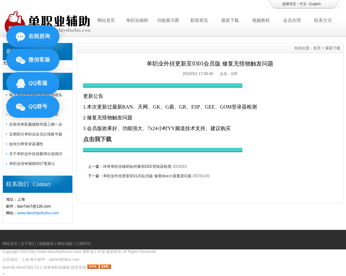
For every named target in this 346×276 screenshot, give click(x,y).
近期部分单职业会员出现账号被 (35, 134)
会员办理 (292, 20)
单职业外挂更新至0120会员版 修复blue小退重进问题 (147, 176)
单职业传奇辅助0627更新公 (32, 163)
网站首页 (106, 20)
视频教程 (261, 20)
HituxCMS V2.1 (29, 267)
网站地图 (64, 244)
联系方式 (323, 20)
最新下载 (230, 20)
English (315, 4)
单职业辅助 (137, 20)
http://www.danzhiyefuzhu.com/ (55, 251)
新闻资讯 (199, 20)
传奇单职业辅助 (56, 267)
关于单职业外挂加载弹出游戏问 (35, 154)
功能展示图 (168, 20)
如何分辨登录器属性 (26, 144)
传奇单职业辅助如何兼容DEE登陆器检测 (137, 166)
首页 (317, 48)
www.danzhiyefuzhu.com (38, 213)
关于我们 (28, 244)
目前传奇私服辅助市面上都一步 (35, 124)
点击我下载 (97, 139)
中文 (303, 4)
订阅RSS (83, 244)
